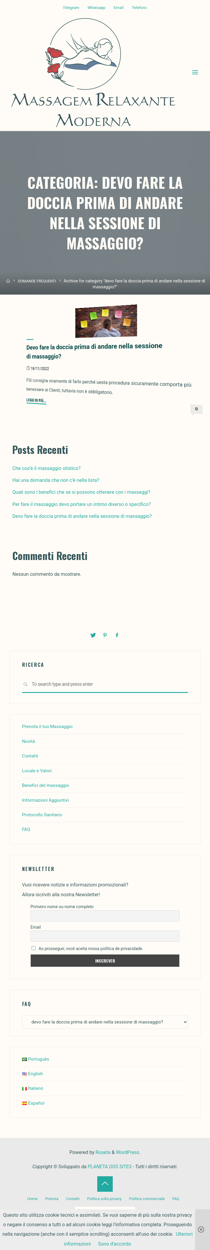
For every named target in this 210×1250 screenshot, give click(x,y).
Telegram (71, 8)
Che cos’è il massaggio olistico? (46, 468)
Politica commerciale (149, 1198)
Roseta (102, 1153)
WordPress (127, 1153)
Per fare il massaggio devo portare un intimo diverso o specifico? (81, 504)
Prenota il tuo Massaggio (48, 726)
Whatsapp (96, 8)
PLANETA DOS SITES (110, 1167)
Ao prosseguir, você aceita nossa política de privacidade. (87, 948)
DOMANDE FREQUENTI (37, 281)
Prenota (49, 1198)
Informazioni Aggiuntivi (47, 800)
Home (29, 1198)
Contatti (30, 756)
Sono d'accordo (114, 1244)
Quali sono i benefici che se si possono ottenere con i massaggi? (81, 493)
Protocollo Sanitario (43, 814)
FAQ (26, 829)
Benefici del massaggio (47, 785)
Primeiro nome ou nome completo (62, 906)
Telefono (139, 8)
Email (118, 8)
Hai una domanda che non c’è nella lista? (55, 481)
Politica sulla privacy (104, 1198)
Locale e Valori (37, 770)
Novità (29, 741)
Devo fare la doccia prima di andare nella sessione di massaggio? (82, 517)
